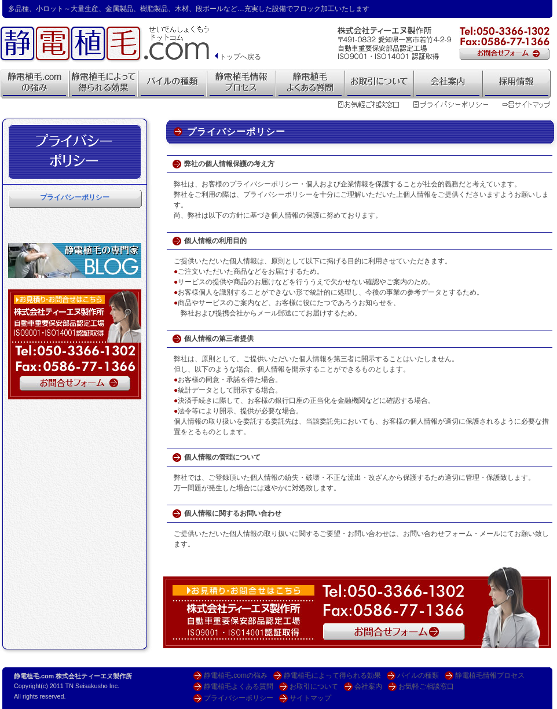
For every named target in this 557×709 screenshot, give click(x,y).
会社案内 (368, 686)
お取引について (314, 686)
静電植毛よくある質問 (238, 686)
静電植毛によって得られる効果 (332, 675)
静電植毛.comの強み (235, 675)
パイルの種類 (418, 675)
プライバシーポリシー (74, 197)
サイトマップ (310, 698)
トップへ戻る (237, 57)
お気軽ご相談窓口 (426, 686)
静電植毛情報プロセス (490, 675)
